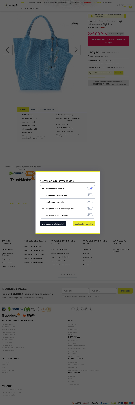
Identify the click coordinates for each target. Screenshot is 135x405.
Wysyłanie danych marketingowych (60, 208)
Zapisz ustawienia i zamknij (53, 224)
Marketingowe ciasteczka (56, 195)
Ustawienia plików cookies (57, 180)
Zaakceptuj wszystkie (84, 224)
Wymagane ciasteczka (55, 188)
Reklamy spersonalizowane (57, 215)
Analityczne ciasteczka (55, 202)
